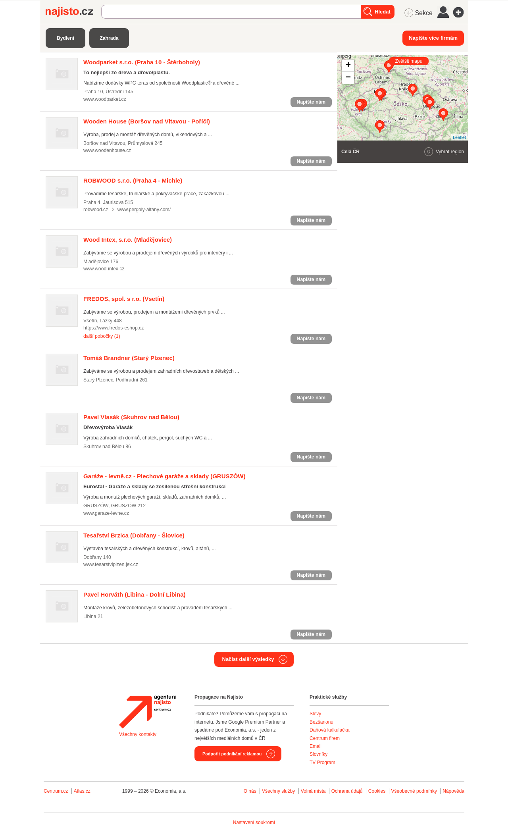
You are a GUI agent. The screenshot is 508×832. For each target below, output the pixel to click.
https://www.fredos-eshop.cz (113, 328)
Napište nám (311, 102)
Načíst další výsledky (248, 659)
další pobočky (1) (101, 336)
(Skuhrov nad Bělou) (131, 417)
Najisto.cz (73, 12)
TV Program (322, 762)
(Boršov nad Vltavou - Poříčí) (146, 121)
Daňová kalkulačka (330, 730)
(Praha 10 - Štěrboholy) (141, 62)
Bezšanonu (321, 722)
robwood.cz (95, 209)
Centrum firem (325, 738)
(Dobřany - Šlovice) (134, 535)
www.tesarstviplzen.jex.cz (110, 564)
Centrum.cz (56, 791)
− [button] (348, 78)
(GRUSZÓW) (164, 476)
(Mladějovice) (127, 239)
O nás (250, 791)
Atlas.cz (82, 791)
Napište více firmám (433, 38)
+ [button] (348, 65)
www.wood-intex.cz (104, 269)
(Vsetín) (123, 298)
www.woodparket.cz (104, 99)
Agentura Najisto (147, 711)
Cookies (376, 791)
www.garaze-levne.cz (106, 513)
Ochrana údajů (347, 791)
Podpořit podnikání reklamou (232, 753)
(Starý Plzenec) (129, 357)
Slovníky (318, 754)
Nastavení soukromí (254, 822)
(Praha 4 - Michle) (132, 180)
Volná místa (313, 791)
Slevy (315, 713)
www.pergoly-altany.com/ (144, 209)
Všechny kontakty (137, 734)
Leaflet (459, 137)
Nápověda (453, 791)
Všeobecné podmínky (414, 791)
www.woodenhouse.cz (107, 150)
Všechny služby (279, 791)
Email (315, 746)
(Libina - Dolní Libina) (134, 594)
